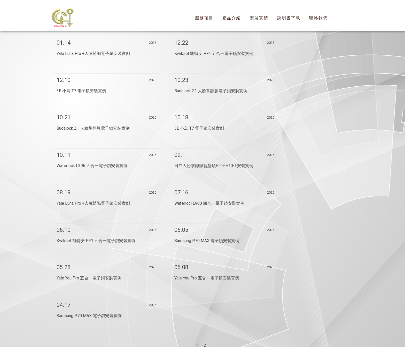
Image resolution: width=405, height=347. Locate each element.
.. (220, 337)
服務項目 (204, 17)
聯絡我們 (318, 17)
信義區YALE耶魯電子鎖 (207, 310)
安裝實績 (259, 17)
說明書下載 (288, 17)
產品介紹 (231, 17)
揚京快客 (182, 337)
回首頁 (149, 323)
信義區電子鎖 (140, 310)
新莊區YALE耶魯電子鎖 (255, 310)
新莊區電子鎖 (169, 310)
